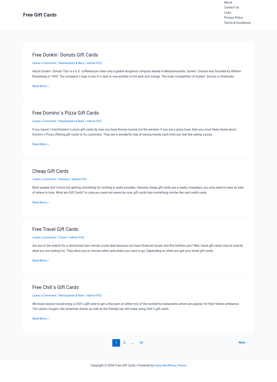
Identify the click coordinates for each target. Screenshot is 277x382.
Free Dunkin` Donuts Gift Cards (66, 55)
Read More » (40, 86)
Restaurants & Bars (73, 63)
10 (141, 342)
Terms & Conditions (237, 23)
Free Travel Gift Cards (56, 229)
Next (243, 342)
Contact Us (231, 7)
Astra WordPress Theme (170, 365)
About (228, 2)
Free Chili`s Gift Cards (56, 287)
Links (227, 12)
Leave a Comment (44, 63)
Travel (64, 237)
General (65, 179)
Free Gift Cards (40, 15)
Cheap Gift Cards (51, 171)
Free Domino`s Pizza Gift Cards (67, 113)
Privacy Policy (233, 17)
